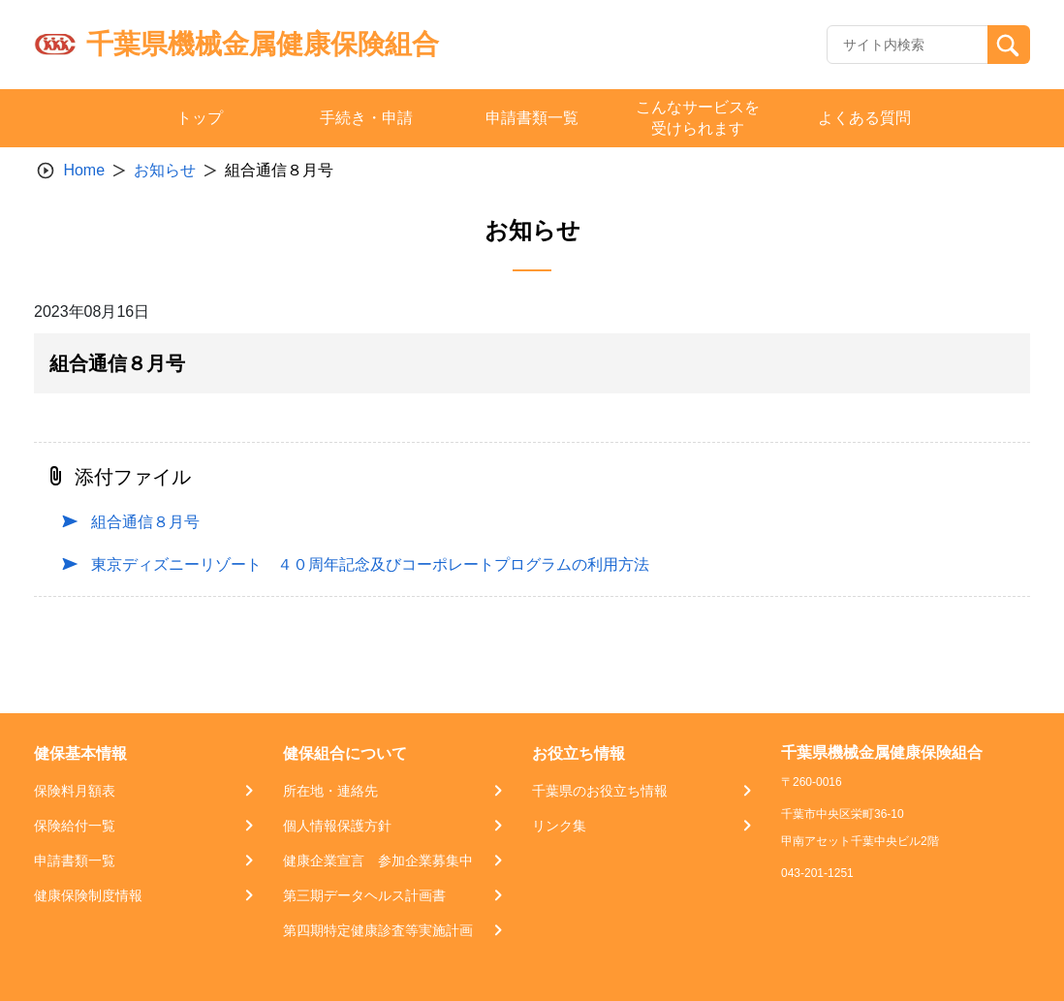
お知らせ (165, 170)
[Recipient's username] (907, 44)
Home (84, 170)
